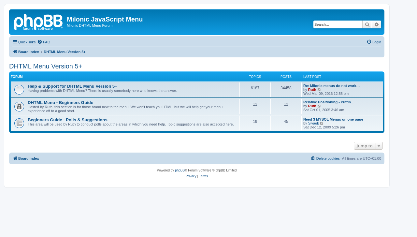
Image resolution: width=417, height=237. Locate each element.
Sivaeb (313, 123)
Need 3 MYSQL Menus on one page (333, 119)
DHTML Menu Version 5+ (45, 66)
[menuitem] (43, 42)
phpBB (180, 170)
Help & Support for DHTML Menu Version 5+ (72, 86)
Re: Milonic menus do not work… (331, 86)
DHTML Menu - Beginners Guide (60, 102)
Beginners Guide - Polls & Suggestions (68, 119)
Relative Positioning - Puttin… (328, 102)
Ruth (312, 90)
